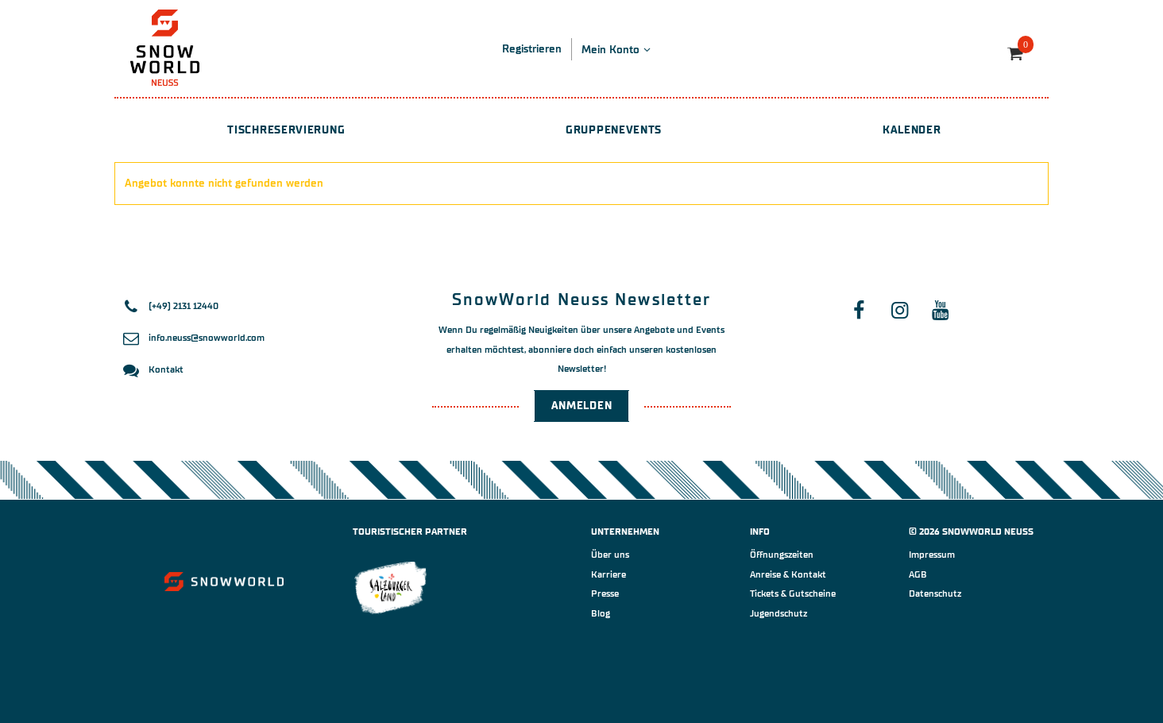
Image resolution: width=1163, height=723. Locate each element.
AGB (918, 574)
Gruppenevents (614, 130)
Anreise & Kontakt (788, 574)
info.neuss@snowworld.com (207, 337)
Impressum (932, 554)
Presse (605, 593)
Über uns (610, 554)
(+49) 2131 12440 (183, 305)
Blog (600, 613)
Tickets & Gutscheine (793, 593)
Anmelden (581, 405)
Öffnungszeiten (781, 554)
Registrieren (532, 49)
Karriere (608, 574)
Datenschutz (935, 593)
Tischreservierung (286, 130)
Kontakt (166, 369)
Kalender (912, 130)
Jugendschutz (778, 613)
